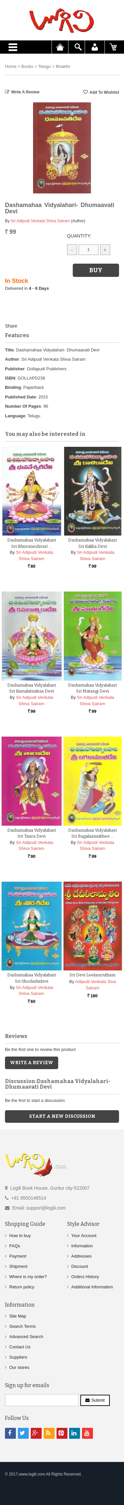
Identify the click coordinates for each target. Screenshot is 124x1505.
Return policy (21, 1286)
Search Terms (22, 1325)
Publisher (14, 368)
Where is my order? (28, 1276)
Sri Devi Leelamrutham (92, 974)
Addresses (81, 1255)
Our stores (19, 1367)
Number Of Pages (23, 406)
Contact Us (19, 1346)
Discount (79, 1266)
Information (82, 1245)
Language (15, 415)
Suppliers (18, 1356)
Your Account (84, 1235)
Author (12, 359)
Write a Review (25, 92)
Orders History (85, 1276)
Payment (17, 1255)
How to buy (20, 1235)
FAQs (14, 1245)
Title (9, 349)
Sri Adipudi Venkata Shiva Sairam (40, 221)
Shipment (18, 1266)
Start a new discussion (62, 1116)
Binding (13, 387)
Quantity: (79, 235)
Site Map (17, 1315)
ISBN (10, 378)
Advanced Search (26, 1336)
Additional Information (92, 1286)
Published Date (20, 396)
